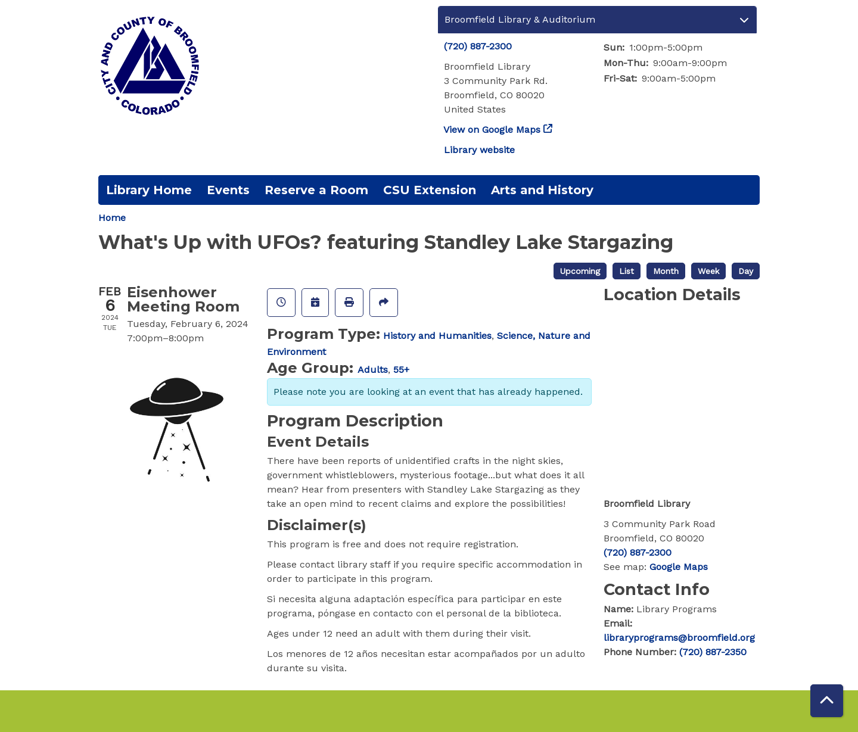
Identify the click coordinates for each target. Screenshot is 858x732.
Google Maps (678, 566)
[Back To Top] (826, 700)
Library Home (149, 190)
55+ (401, 369)
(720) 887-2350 (713, 652)
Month (666, 271)
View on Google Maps (492, 129)
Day (745, 271)
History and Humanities (437, 335)
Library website (479, 149)
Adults (373, 369)
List (626, 271)
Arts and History (542, 190)
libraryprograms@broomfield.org (679, 637)
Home (112, 217)
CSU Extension (429, 190)
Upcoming (580, 271)
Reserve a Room (316, 190)
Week (708, 271)
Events (228, 190)
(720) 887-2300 (478, 46)
